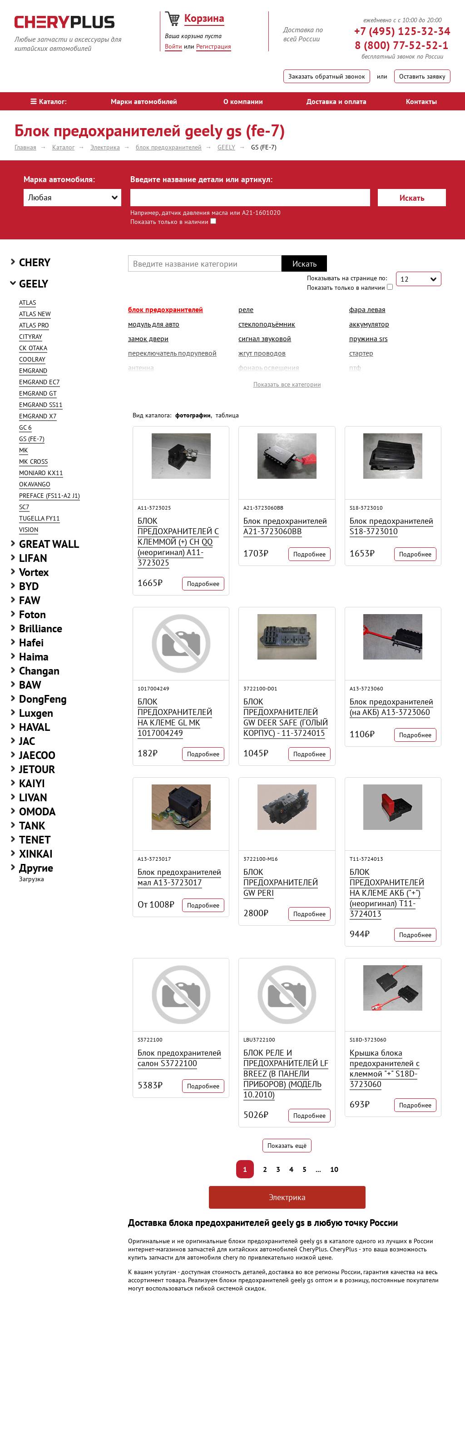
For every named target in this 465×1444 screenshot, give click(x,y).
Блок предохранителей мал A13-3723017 (179, 877)
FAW (29, 600)
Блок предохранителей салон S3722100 (179, 1057)
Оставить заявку (422, 76)
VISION (28, 530)
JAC (27, 741)
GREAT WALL (49, 544)
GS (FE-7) (32, 439)
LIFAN (33, 558)
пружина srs (368, 338)
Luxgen (36, 713)
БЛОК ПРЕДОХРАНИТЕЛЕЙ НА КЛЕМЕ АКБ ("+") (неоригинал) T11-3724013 (387, 893)
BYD (29, 586)
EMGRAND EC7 (39, 382)
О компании (243, 101)
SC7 (24, 507)
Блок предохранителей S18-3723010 (391, 526)
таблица (227, 415)
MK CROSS (33, 461)
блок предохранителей (165, 309)
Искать (412, 198)
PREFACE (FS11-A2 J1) (49, 495)
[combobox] (72, 197)
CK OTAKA (33, 348)
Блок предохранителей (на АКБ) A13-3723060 (391, 706)
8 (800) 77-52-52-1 (402, 45)
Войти (173, 46)
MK (23, 450)
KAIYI (32, 783)
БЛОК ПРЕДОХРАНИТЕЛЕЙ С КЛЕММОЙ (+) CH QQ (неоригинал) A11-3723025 (178, 542)
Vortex (34, 572)
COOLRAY (32, 359)
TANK (32, 826)
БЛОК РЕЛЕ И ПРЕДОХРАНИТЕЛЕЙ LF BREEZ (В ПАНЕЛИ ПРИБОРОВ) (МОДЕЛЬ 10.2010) (285, 1073)
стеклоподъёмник (266, 323)
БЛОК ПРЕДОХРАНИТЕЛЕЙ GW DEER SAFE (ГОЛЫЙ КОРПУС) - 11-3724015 (285, 717)
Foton (32, 614)
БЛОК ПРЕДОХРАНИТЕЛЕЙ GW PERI (280, 882)
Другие (36, 868)
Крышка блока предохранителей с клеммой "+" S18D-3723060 (385, 1068)
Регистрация (213, 46)
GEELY (33, 284)
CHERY (34, 262)
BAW (30, 685)
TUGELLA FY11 (39, 518)
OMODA (37, 811)
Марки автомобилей (144, 101)
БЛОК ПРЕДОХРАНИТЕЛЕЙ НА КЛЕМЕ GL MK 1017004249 (175, 717)
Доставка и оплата (336, 101)
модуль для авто (153, 323)
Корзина (204, 18)
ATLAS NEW (35, 314)
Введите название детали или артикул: (201, 179)
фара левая (367, 309)
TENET (35, 840)
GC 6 (25, 427)
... (318, 1169)
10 (334, 1169)
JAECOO (37, 755)
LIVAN (33, 797)
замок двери (148, 338)
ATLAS (27, 302)
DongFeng (43, 699)
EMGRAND (33, 371)
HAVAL (34, 727)
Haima (34, 657)
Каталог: (48, 101)
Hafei (31, 642)
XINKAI (36, 854)
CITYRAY (30, 336)
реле (245, 309)
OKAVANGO (34, 484)
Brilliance (40, 628)
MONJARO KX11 (41, 473)
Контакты (421, 101)
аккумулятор (369, 323)
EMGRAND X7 (38, 416)
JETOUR (37, 769)
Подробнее (203, 584)
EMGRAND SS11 (41, 405)
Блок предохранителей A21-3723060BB (285, 526)
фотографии (193, 415)
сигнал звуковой (264, 338)
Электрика (287, 1197)
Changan (39, 671)
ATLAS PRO (34, 325)
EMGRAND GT (38, 393)
